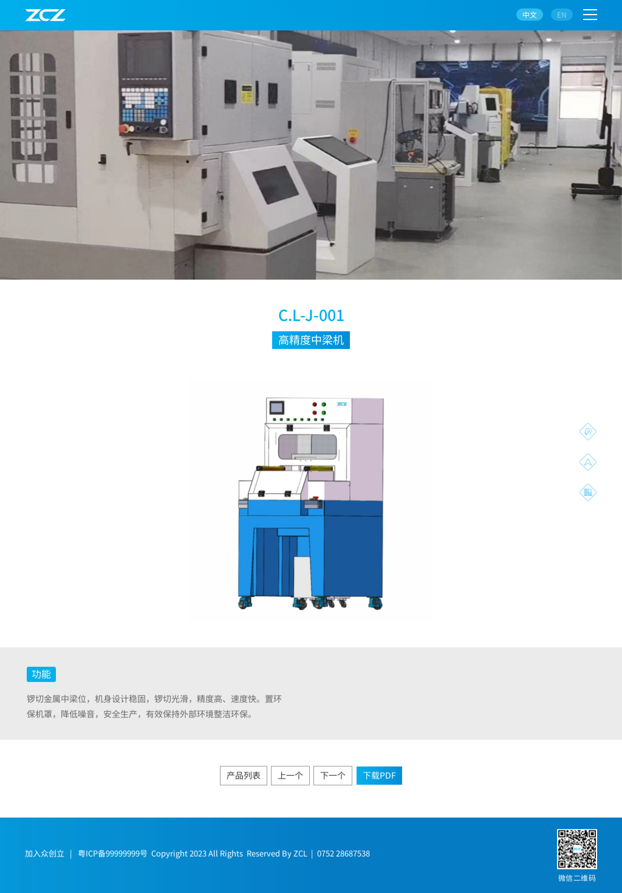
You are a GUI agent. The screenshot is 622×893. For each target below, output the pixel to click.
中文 (529, 14)
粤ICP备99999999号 (113, 857)
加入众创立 (44, 857)
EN (562, 14)
